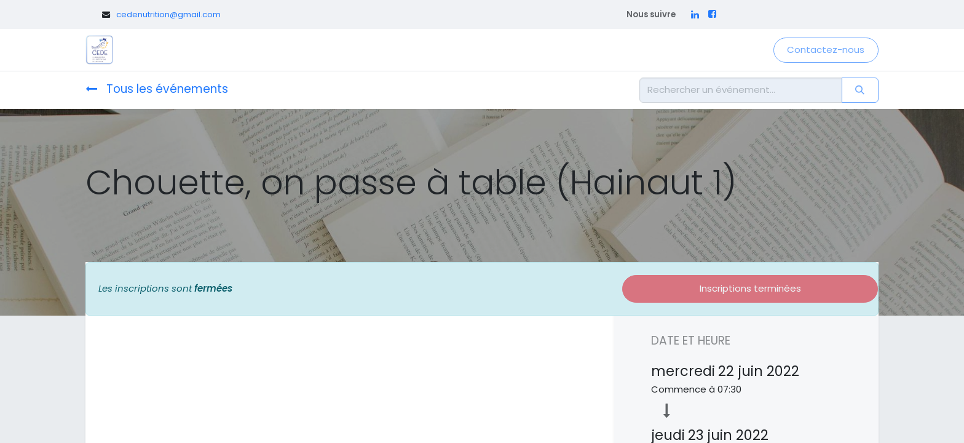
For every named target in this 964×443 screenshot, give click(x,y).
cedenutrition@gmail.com (168, 14)
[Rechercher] (860, 90)
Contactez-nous (825, 49)
